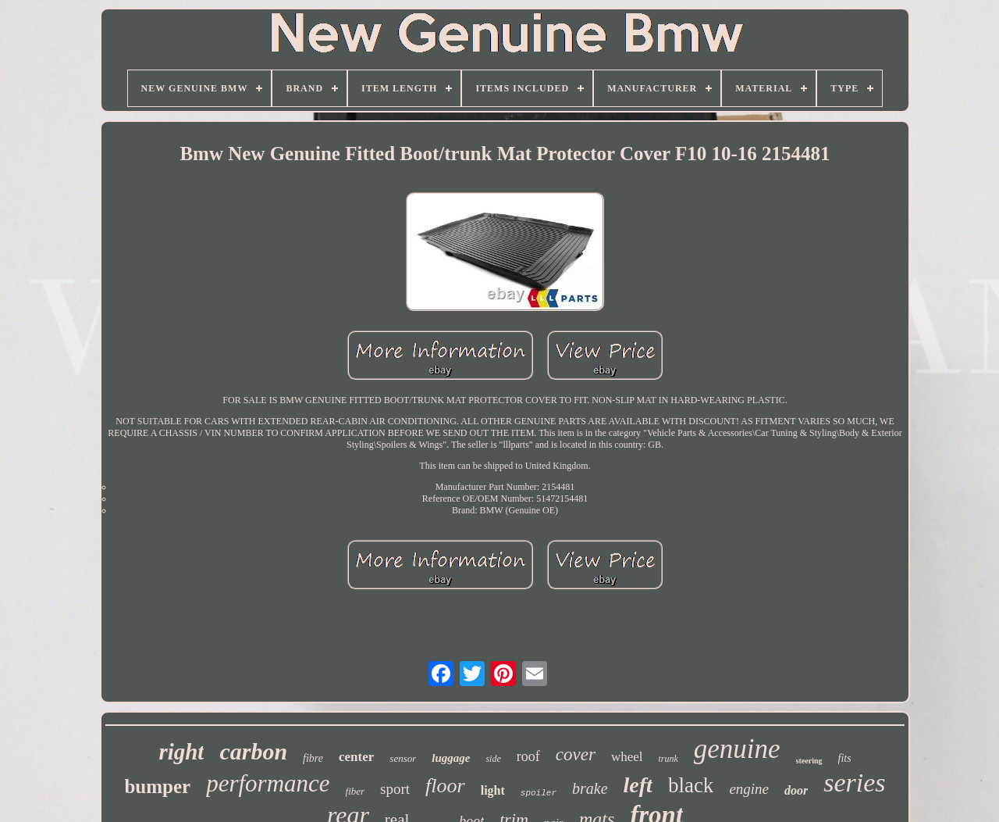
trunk (667, 758)
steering (809, 760)
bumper (157, 786)
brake (590, 788)
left (638, 785)
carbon (253, 751)
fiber (355, 791)
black (690, 785)
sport (395, 789)
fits (844, 758)
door (796, 790)
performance (267, 783)
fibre (313, 758)
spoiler (538, 793)
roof (528, 756)
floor (445, 785)
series (854, 782)
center (356, 756)
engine (749, 789)
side (492, 758)
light (493, 790)
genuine (737, 749)
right (181, 751)
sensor (402, 758)
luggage (451, 758)
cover (575, 754)
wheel (627, 756)
